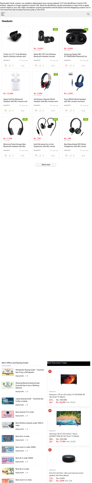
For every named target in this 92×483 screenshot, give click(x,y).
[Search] (88, 14)
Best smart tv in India (24, 480)
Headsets (6, 60)
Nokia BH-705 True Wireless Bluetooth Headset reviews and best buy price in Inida (45, 56)
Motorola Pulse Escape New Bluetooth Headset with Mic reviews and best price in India (15, 146)
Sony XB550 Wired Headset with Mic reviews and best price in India (75, 101)
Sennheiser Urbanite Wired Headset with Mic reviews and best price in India (46, 101)
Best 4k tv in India (22, 469)
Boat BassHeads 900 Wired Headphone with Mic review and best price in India (75, 146)
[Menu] (3, 14)
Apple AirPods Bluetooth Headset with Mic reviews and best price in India (15, 101)
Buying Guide (20, 376)
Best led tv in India (22, 436)
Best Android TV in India (25, 412)
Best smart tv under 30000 (26, 447)
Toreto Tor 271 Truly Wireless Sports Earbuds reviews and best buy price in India (15, 56)
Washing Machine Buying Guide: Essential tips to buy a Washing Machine (28, 385)
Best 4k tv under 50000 (24, 458)
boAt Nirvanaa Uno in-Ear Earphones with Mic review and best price (44, 146)
